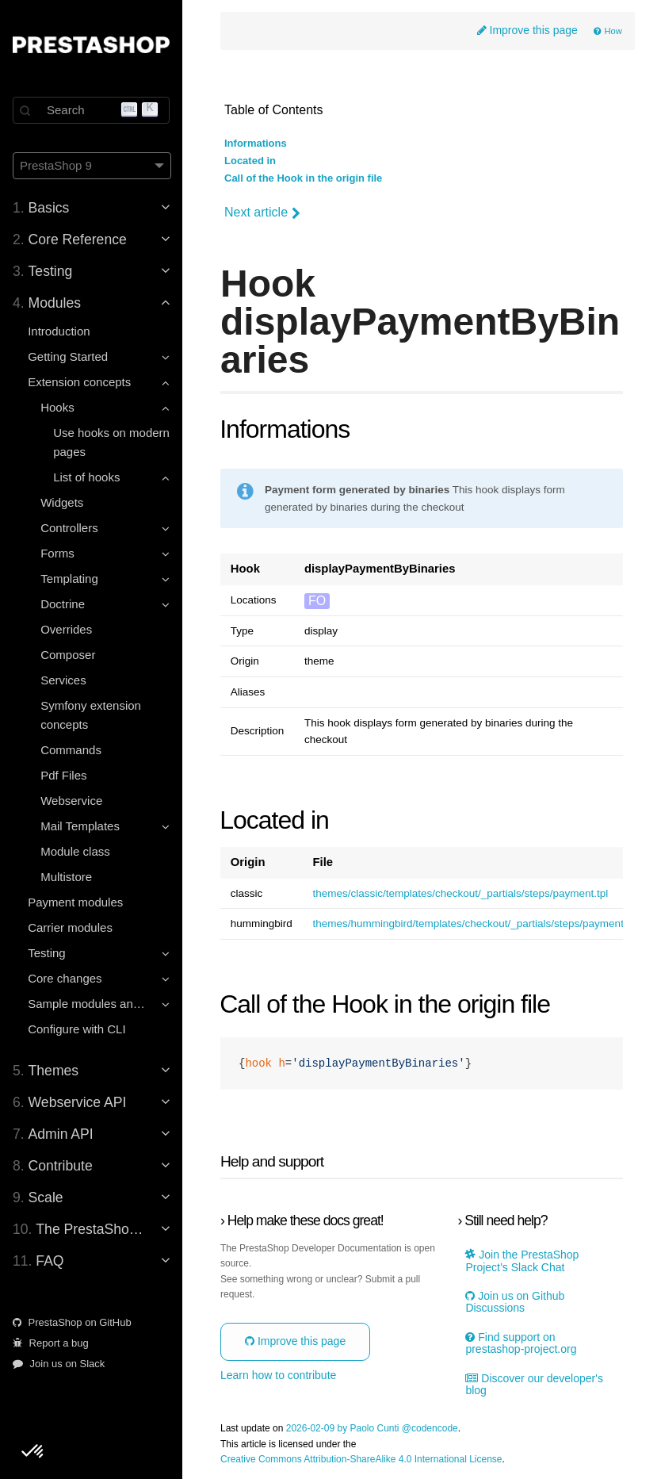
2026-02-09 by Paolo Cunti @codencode (372, 1428)
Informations (255, 143)
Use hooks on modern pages (111, 442)
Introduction (59, 331)
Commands (70, 750)
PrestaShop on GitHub (72, 1322)
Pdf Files (63, 775)
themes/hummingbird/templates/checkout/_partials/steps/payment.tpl (474, 923)
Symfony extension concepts (90, 715)
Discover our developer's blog (534, 1385)
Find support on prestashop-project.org (520, 1343)
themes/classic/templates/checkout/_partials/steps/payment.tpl (460, 893)
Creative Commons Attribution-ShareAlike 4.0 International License (361, 1459)
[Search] (91, 110)
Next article (262, 212)
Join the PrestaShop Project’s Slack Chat (522, 1261)
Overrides (66, 629)
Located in (250, 161)
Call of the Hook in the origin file (303, 178)
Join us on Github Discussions (514, 1302)
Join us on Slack (59, 1364)
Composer (67, 654)
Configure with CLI (76, 1029)
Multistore (66, 876)
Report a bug (51, 1343)
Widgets (61, 502)
